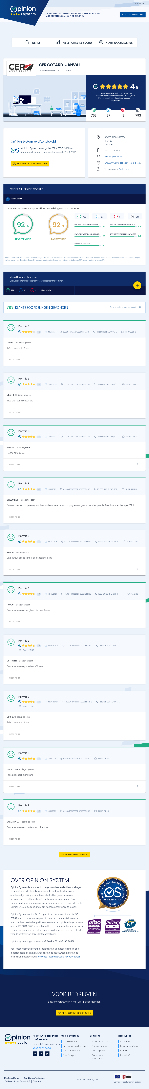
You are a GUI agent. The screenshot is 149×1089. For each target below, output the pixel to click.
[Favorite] (137, 285)
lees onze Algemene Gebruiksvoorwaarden (59, 956)
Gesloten (124, 169)
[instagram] (41, 1053)
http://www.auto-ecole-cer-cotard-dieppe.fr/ (124, 163)
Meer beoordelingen (74, 854)
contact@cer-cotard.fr (114, 156)
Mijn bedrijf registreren (132, 14)
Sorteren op (123, 307)
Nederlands (140, 3)
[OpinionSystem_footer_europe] (123, 1074)
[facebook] (35, 1053)
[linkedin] (47, 1053)
